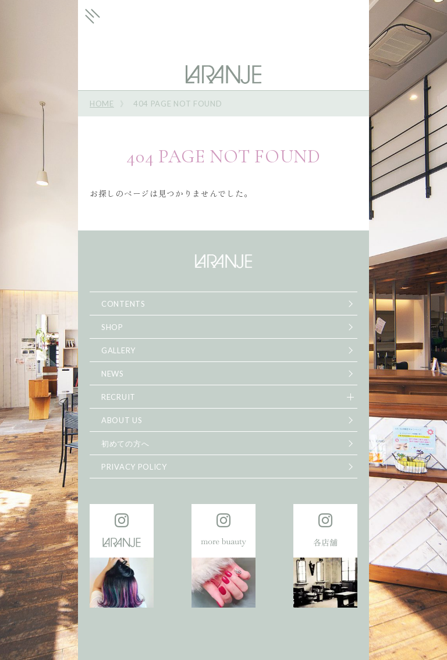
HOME (102, 103)
